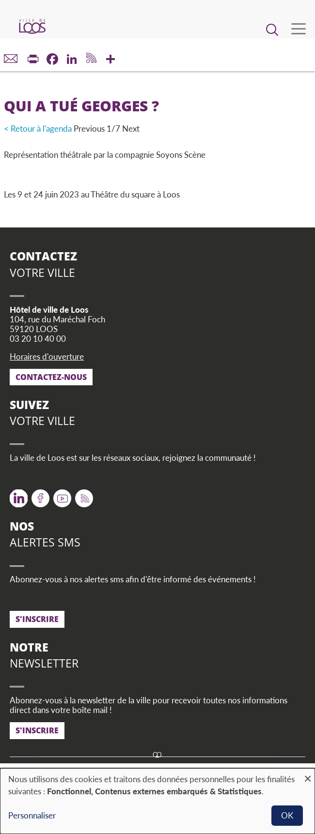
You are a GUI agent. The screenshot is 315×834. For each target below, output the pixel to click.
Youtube (62, 495)
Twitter (19, 495)
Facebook (40, 495)
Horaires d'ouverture (47, 356)
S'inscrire (37, 619)
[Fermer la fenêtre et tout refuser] (307, 774)
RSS (82, 495)
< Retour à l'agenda (38, 128)
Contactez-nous (51, 377)
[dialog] (157, 801)
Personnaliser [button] (32, 815)
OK (287, 815)
